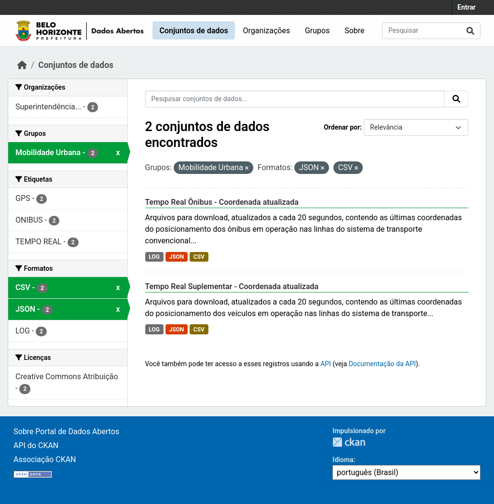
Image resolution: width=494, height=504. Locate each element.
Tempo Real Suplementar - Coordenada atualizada (232, 286)
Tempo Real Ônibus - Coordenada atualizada (222, 202)
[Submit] (470, 30)
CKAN (348, 442)
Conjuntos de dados (193, 30)
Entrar (466, 7)
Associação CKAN (45, 459)
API (325, 364)
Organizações (266, 30)
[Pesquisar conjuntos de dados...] (431, 30)
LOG (154, 256)
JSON (176, 256)
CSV (199, 256)
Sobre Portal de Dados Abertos (66, 431)
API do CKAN (36, 445)
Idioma (342, 460)
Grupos (317, 30)
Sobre (354, 30)
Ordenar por (342, 127)
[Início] (22, 65)
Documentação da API (382, 364)
